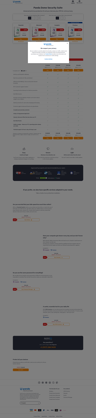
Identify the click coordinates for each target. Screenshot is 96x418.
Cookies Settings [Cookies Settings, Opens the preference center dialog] (48, 59)
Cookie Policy (48, 54)
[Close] (67, 43)
